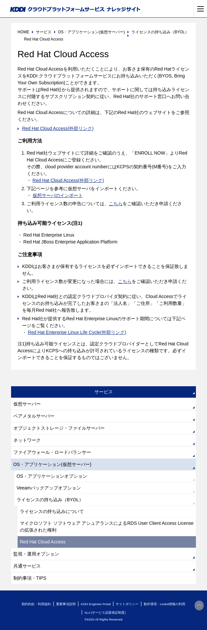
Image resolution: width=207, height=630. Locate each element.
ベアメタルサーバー (33, 416)
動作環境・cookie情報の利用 (164, 604)
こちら (116, 203)
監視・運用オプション (36, 553)
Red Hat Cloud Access (43, 541)
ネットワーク (27, 440)
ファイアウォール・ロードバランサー (52, 452)
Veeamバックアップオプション (49, 487)
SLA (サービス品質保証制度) (105, 612)
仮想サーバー (27, 403)
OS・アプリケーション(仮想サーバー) (52, 464)
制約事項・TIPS (29, 578)
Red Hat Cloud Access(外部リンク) (58, 128)
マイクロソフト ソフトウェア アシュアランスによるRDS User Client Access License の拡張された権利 (107, 527)
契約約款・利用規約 (36, 604)
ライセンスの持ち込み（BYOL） (50, 499)
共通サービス (27, 566)
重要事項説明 (66, 604)
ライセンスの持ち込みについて (52, 511)
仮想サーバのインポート (58, 195)
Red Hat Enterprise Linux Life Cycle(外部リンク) (77, 332)
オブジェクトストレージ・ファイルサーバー (59, 428)
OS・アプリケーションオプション (52, 476)
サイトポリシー (127, 604)
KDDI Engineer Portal (96, 604)
